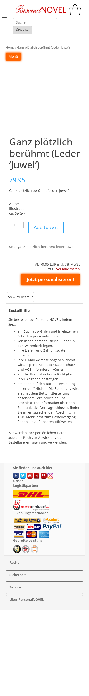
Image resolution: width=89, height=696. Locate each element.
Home (10, 47)
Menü (13, 56)
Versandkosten (68, 269)
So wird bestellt (20, 297)
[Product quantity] (16, 225)
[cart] (76, 14)
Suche (22, 30)
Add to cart (46, 227)
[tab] (20, 297)
